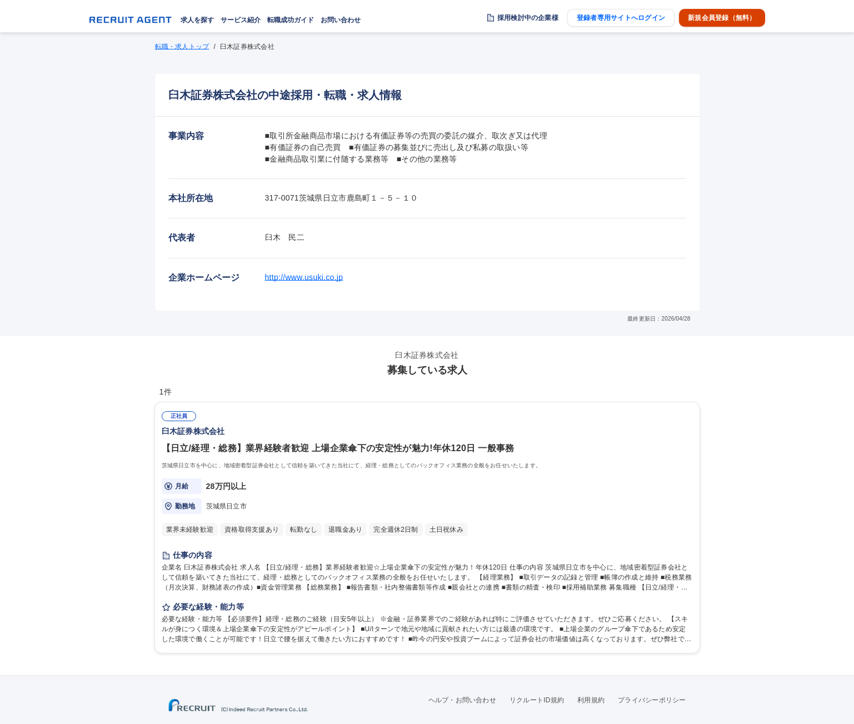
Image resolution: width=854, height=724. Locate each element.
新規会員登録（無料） (722, 18)
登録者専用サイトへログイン (621, 18)
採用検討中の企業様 (527, 18)
